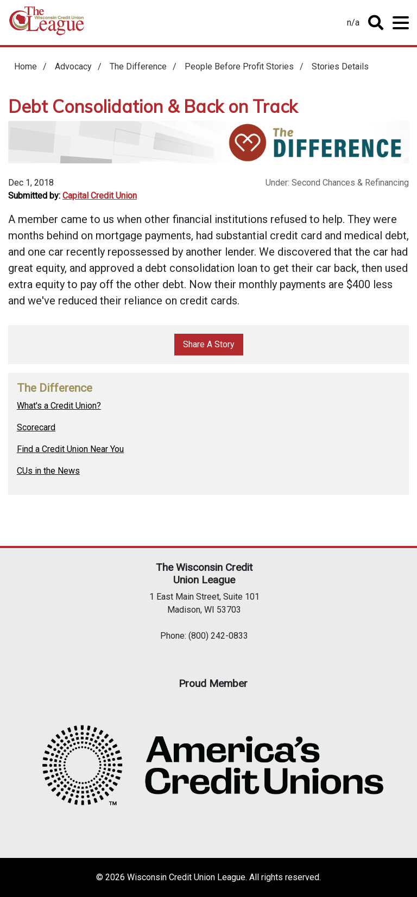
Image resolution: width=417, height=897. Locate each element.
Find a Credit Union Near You (70, 449)
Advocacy (73, 66)
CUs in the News (48, 471)
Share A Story (209, 344)
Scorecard (36, 427)
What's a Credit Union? (59, 405)
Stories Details (340, 66)
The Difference (138, 66)
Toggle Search (375, 22)
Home (47, 24)
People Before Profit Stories (239, 66)
